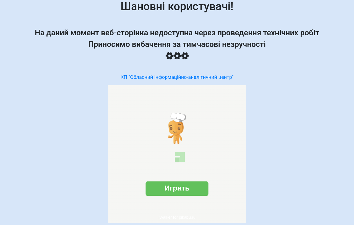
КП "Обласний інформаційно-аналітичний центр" (177, 77)
